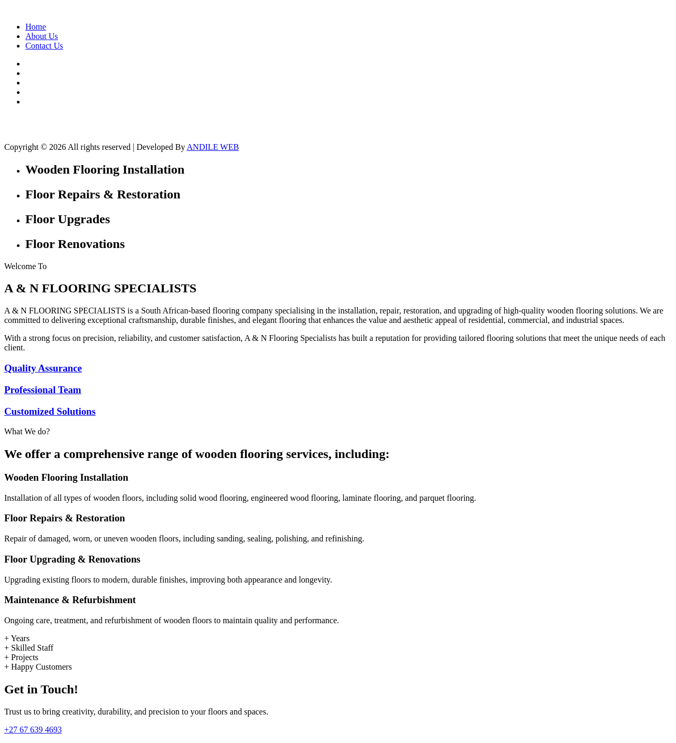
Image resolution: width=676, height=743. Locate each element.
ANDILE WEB (213, 146)
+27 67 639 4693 (33, 729)
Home (35, 26)
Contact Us (44, 45)
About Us (41, 36)
